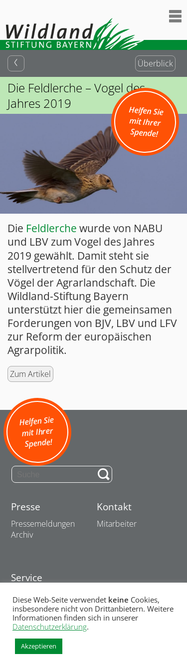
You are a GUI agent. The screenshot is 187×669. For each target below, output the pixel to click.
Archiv (22, 534)
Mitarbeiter (117, 523)
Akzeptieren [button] (38, 646)
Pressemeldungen (43, 523)
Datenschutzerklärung (49, 627)
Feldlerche (51, 228)
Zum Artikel (30, 373)
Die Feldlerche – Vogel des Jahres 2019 (76, 95)
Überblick (155, 63)
